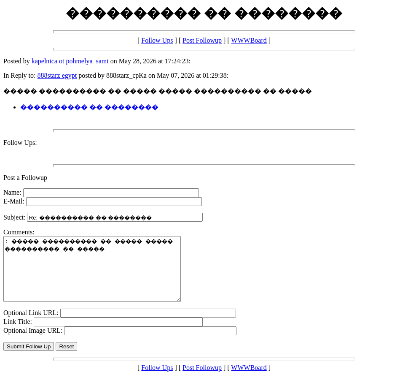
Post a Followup (25, 177)
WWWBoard (248, 40)
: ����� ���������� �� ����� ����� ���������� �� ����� (102, 275)
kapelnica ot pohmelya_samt (70, 61)
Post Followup (202, 40)
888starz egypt (57, 75)
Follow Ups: (20, 142)
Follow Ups (157, 40)
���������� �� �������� (89, 107)
